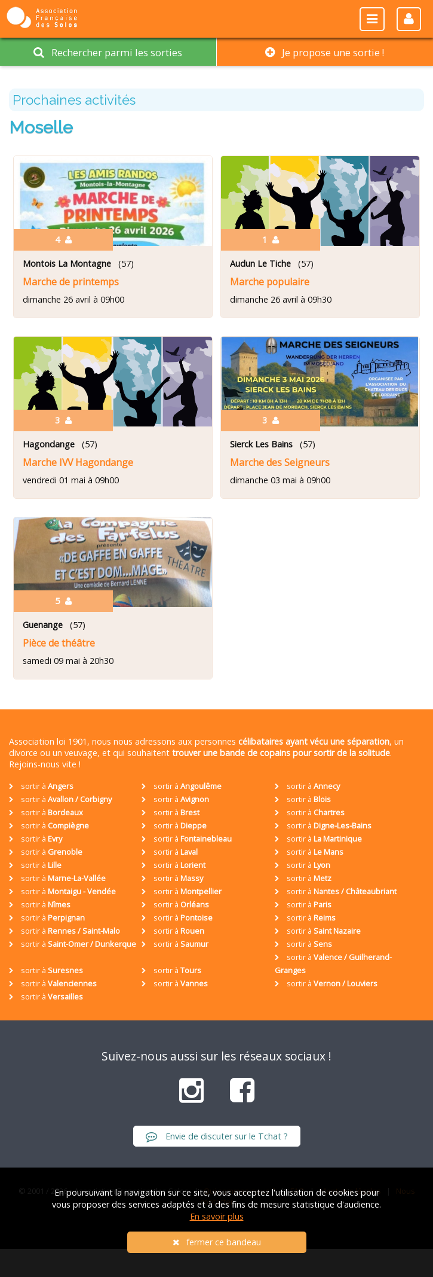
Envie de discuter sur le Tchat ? (217, 1136)
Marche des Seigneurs (280, 462)
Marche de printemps (71, 281)
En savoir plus (217, 1216)
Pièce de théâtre (59, 643)
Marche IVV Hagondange (78, 462)
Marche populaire (269, 281)
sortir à (41, 786)
